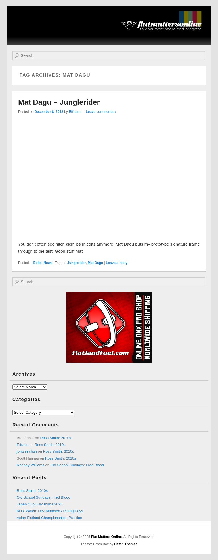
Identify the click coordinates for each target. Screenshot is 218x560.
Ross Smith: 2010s (55, 438)
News (47, 263)
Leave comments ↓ (101, 112)
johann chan (27, 451)
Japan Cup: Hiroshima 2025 (39, 504)
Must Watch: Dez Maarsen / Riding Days (50, 511)
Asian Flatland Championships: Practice (49, 518)
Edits (37, 263)
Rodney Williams (30, 465)
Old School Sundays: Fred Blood (77, 465)
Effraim (74, 112)
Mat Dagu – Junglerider (59, 102)
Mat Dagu (95, 263)
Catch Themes (125, 544)
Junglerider (76, 263)
